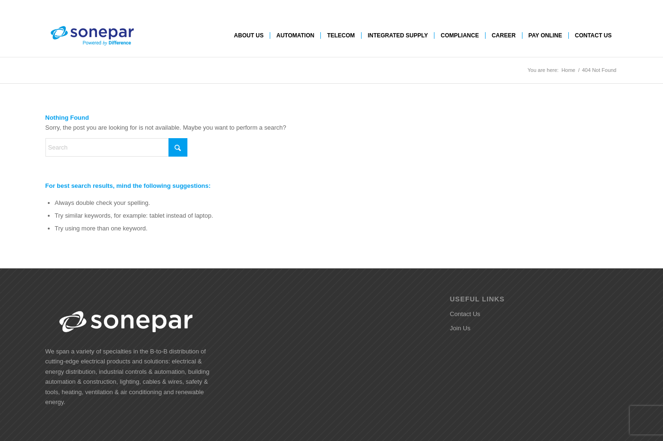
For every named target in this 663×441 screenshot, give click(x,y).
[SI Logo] (91, 35)
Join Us (460, 328)
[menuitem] (249, 35)
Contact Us (465, 314)
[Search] (116, 147)
